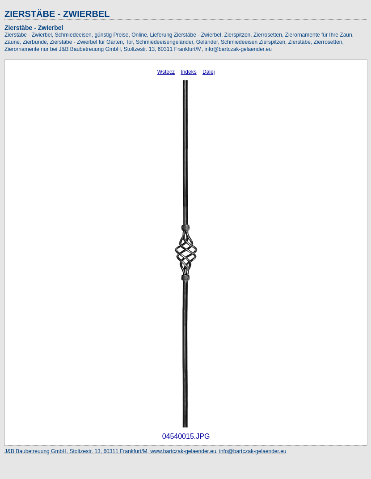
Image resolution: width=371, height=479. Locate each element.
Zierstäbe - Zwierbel (33, 27)
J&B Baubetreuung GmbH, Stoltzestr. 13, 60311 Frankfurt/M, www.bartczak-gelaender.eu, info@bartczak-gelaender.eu (145, 451)
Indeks (188, 72)
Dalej (208, 72)
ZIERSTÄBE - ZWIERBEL (57, 14)
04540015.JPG (186, 436)
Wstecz (166, 72)
